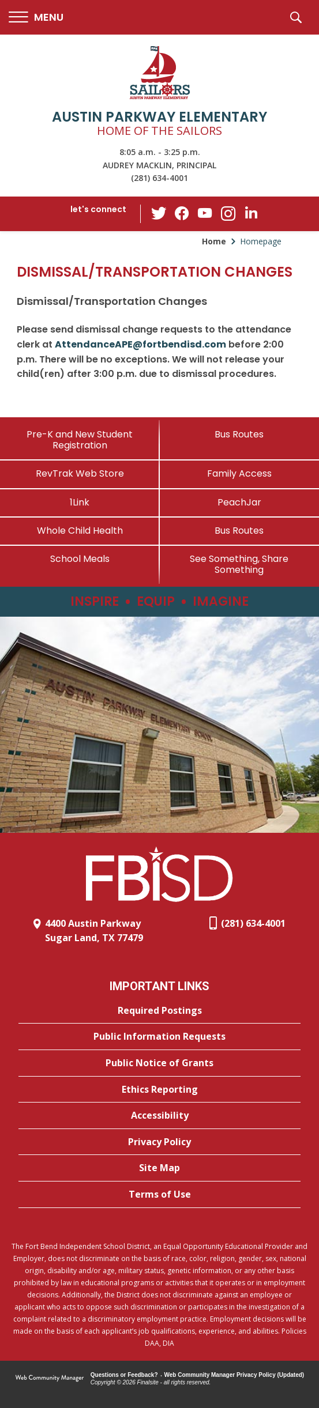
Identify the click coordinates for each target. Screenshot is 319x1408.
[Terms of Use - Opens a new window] (159, 1194)
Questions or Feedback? (124, 1375)
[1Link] (80, 502)
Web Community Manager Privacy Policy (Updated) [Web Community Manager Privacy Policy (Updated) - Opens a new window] (234, 1375)
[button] (36, 17)
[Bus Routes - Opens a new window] (240, 530)
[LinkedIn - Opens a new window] (250, 213)
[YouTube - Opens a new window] (204, 213)
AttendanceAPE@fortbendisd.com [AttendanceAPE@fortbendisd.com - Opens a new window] (140, 344)
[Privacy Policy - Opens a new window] (159, 1142)
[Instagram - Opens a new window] (227, 214)
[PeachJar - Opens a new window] (240, 502)
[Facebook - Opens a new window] (181, 214)
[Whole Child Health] (80, 530)
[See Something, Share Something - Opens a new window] (240, 564)
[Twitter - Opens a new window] (158, 213)
